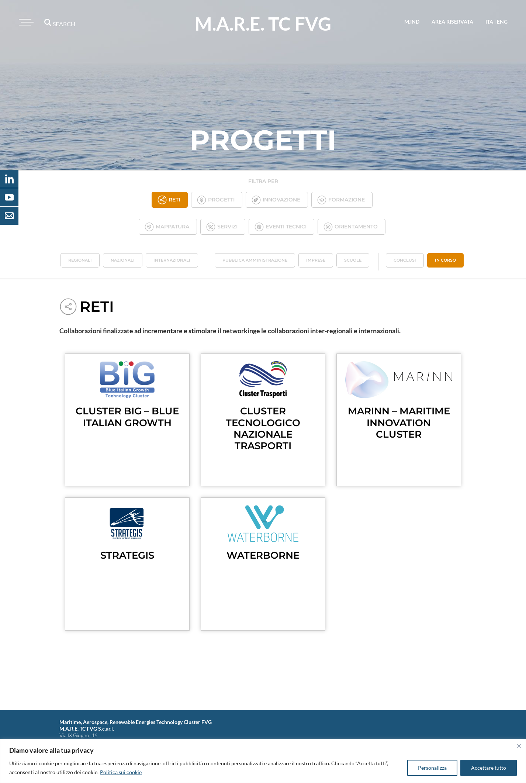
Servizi (222, 226)
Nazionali (123, 260)
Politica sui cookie (121, 772)
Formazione (341, 199)
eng (502, 21)
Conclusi (405, 260)
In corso (445, 260)
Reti (169, 199)
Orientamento (350, 226)
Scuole (352, 260)
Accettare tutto (488, 768)
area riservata (452, 21)
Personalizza (432, 768)
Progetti (216, 199)
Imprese (315, 260)
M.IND (411, 21)
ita (489, 21)
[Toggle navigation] (25, 22)
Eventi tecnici (281, 226)
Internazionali (171, 260)
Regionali (80, 260)
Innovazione (276, 199)
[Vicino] (519, 746)
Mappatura (167, 226)
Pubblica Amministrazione (254, 260)
